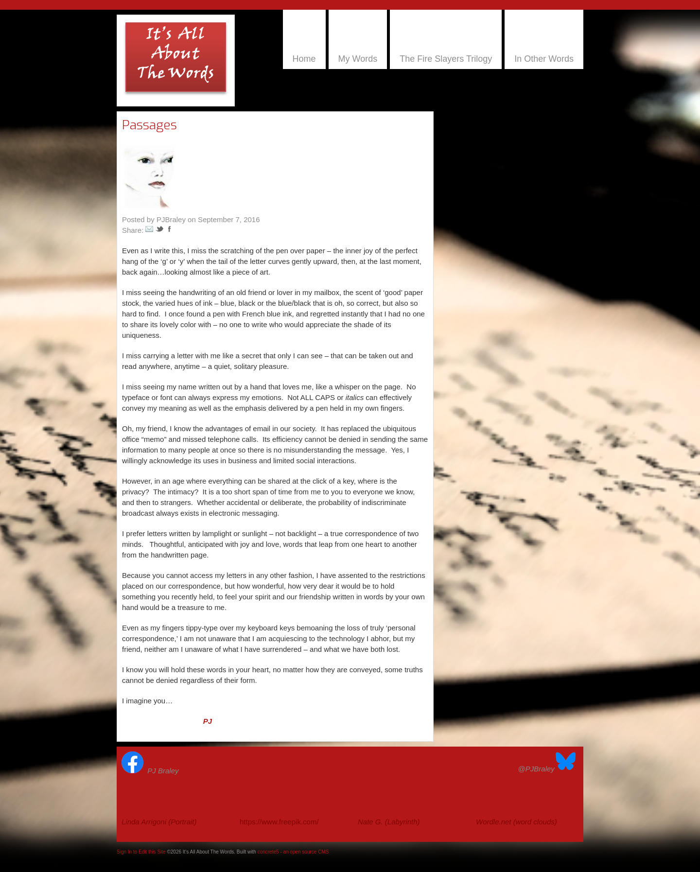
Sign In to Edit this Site (141, 852)
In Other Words (544, 59)
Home (304, 59)
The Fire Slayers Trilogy (446, 59)
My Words (358, 59)
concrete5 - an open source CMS (293, 852)
